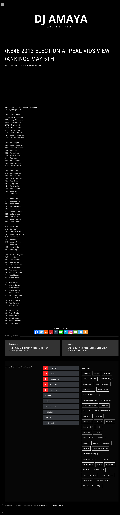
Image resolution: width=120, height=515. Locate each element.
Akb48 (18, 336)
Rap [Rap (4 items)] (100, 464)
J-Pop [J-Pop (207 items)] (88, 427)
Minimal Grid (47, 511)
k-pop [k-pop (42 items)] (98, 432)
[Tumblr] (57, 332)
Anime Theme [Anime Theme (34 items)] (108, 378)
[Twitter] (43, 332)
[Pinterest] (52, 332)
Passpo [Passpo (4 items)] (105, 459)
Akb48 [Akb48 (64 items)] (108, 373)
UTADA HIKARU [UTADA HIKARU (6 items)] (90, 486)
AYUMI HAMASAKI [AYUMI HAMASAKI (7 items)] (103, 384)
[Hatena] (67, 332)
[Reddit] (48, 332)
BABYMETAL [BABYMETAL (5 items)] (89, 389)
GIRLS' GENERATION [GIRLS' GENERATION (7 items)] (104, 411)
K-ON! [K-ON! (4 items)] (87, 432)
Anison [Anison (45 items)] (88, 384)
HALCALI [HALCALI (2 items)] (88, 416)
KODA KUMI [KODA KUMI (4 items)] (89, 437)
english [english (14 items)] (105, 405)
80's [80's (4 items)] (97, 373)
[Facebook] (38, 332)
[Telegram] (82, 332)
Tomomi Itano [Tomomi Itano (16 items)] (90, 480)
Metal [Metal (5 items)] (87, 448)
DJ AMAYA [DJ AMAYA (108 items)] (107, 400)
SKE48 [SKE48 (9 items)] (100, 470)
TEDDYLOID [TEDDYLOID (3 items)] (89, 475)
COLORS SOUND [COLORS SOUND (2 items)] (91, 400)
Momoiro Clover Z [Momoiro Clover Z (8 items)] (102, 448)
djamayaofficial (38, 65)
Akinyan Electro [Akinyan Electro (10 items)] (90, 378)
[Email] (77, 332)
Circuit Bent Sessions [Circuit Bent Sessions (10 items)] (92, 395)
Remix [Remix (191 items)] (88, 470)
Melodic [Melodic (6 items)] (107, 443)
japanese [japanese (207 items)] (101, 427)
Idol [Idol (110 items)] (100, 421)
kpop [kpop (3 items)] (87, 443)
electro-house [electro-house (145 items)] (90, 405)
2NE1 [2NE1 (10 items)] (87, 373)
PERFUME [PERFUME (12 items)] (89, 464)
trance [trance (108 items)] (105, 480)
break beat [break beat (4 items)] (104, 389)
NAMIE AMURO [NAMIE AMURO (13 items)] (90, 459)
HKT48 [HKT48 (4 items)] (100, 416)
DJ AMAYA (62, 18)
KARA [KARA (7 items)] (109, 432)
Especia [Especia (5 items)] (87, 411)
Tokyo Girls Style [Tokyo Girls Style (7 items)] (105, 475)
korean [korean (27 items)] (103, 437)
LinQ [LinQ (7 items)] (96, 443)
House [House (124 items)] (88, 421)
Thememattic (62, 511)
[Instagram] (72, 332)
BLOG (10, 336)
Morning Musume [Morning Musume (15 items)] (91, 454)
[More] (87, 332)
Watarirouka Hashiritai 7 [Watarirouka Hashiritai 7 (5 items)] (93, 491)
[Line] (62, 332)
